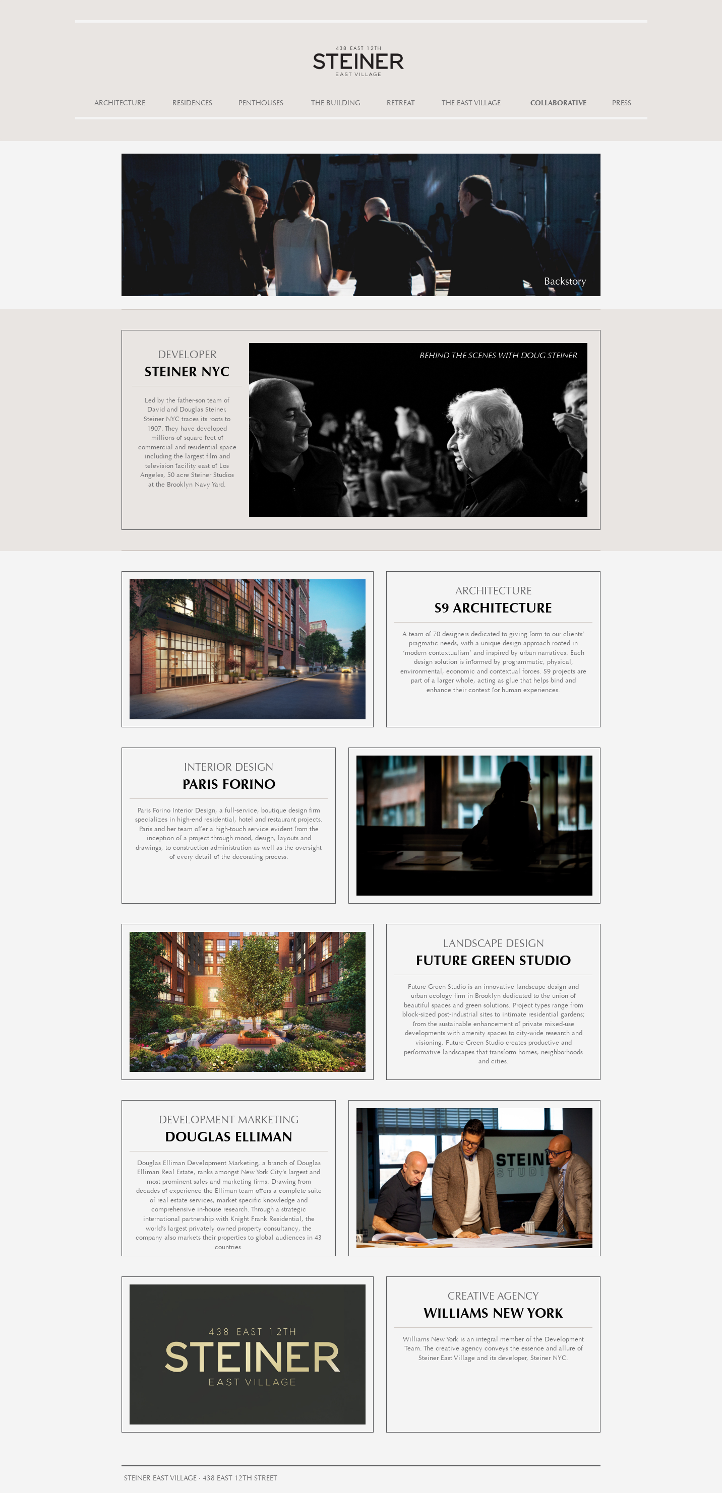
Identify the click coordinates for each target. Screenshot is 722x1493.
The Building (335, 103)
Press (621, 103)
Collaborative (558, 103)
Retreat (401, 103)
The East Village (471, 103)
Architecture (119, 103)
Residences (192, 103)
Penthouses (260, 103)
